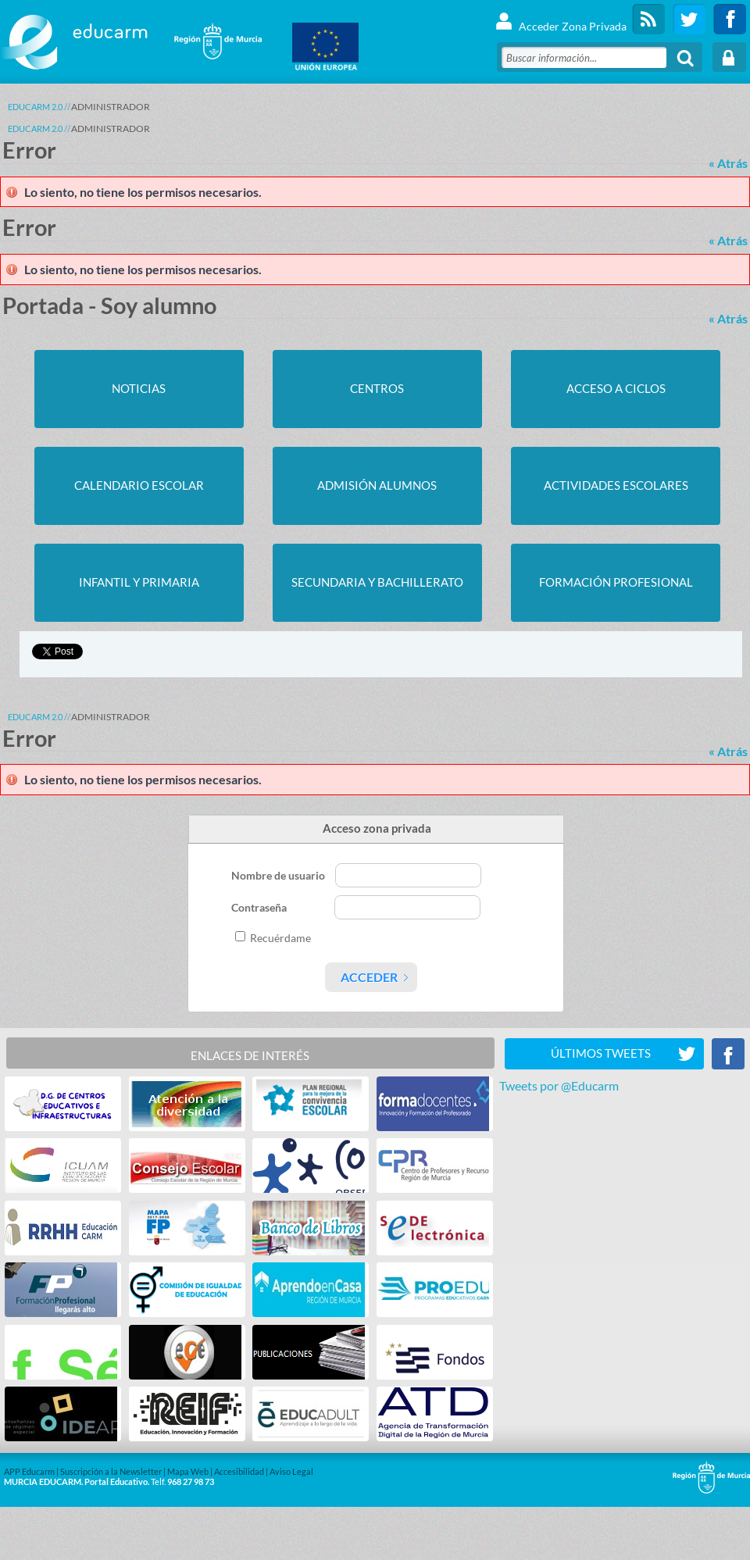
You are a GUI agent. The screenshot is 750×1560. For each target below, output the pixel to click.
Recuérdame (280, 937)
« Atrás (728, 162)
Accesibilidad (239, 1471)
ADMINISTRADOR (110, 106)
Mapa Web (188, 1471)
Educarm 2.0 (35, 107)
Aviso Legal (291, 1471)
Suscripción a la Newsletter (111, 1471)
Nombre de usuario (279, 875)
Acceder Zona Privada (561, 19)
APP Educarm (29, 1471)
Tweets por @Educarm (559, 1085)
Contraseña (260, 907)
